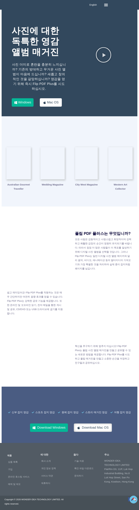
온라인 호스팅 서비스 (19, 476)
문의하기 (78, 475)
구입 (10, 469)
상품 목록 (13, 462)
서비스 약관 (47, 475)
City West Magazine (86, 184)
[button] (106, 5)
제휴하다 (45, 483)
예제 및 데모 (14, 484)
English (93, 5)
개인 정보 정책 (48, 468)
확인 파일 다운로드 (84, 468)
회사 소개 (46, 461)
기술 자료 (79, 461)
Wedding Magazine (52, 184)
